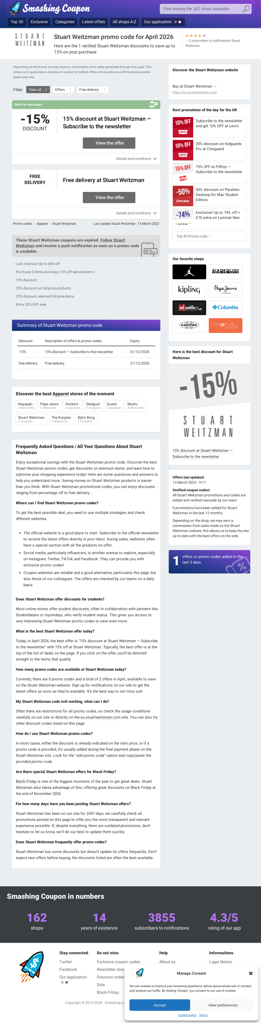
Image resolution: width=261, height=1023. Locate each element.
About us (167, 961)
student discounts (73, 609)
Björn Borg (86, 419)
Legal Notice (220, 961)
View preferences (223, 1005)
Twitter (65, 961)
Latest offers (93, 21)
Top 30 (17, 21)
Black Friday (26, 781)
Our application (158, 21)
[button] (250, 973)
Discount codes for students (122, 977)
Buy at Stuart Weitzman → (195, 86)
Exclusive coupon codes (118, 961)
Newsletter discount (114, 969)
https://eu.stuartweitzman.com (195, 92)
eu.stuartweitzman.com (101, 717)
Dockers (73, 406)
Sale (101, 984)
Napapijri (26, 406)
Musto (135, 406)
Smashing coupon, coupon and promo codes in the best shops (49, 9)
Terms (203, 1015)
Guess (114, 406)
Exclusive (39, 21)
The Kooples (61, 419)
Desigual (93, 406)
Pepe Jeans (49, 406)
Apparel (42, 224)
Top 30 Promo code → (194, 236)
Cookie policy (187, 1015)
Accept (160, 1005)
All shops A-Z (124, 21)
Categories (64, 21)
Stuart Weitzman (31, 419)
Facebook (68, 969)
